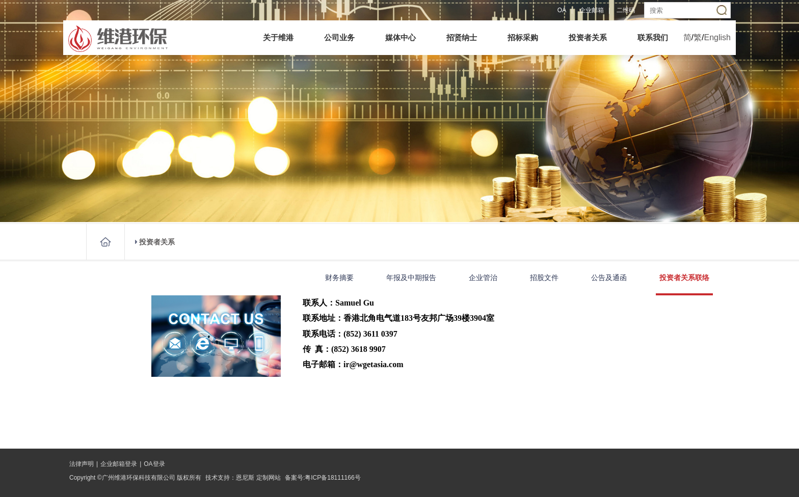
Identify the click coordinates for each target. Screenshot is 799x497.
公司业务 (339, 37)
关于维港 (278, 37)
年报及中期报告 (411, 277)
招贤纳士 (461, 37)
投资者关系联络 (684, 277)
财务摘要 (339, 277)
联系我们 (652, 37)
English (717, 37)
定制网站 (268, 477)
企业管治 (483, 277)
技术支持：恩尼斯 (229, 477)
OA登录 (154, 463)
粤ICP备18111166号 (332, 477)
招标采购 (523, 37)
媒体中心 (400, 37)
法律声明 (81, 463)
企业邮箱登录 (118, 463)
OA (561, 10)
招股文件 (544, 277)
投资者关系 (588, 37)
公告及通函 (609, 277)
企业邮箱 (591, 10)
